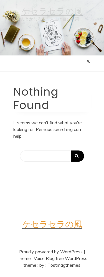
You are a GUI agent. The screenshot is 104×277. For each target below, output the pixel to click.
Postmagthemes (63, 265)
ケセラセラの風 (52, 11)
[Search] (52, 156)
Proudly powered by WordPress (51, 251)
